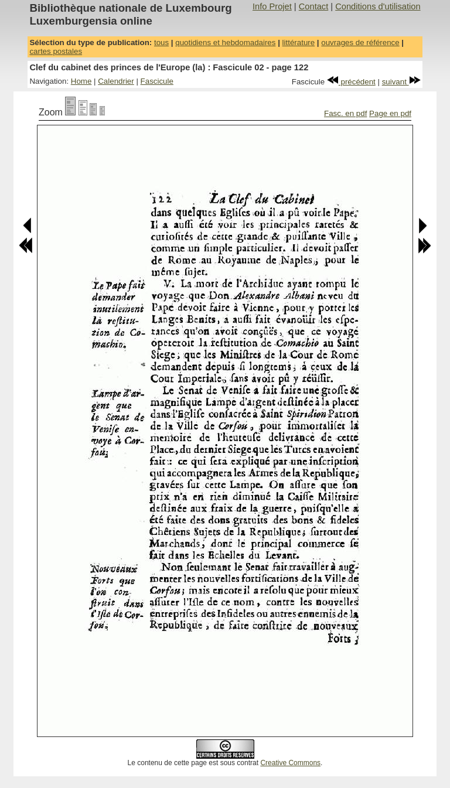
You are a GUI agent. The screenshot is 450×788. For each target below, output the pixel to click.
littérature (298, 42)
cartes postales (55, 51)
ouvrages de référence (360, 42)
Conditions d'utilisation (377, 6)
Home (81, 81)
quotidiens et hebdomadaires (225, 42)
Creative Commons (290, 763)
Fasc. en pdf (345, 113)
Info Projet (272, 6)
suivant (401, 81)
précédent (351, 81)
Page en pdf (390, 113)
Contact (314, 6)
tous (161, 42)
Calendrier (116, 81)
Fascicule (157, 81)
